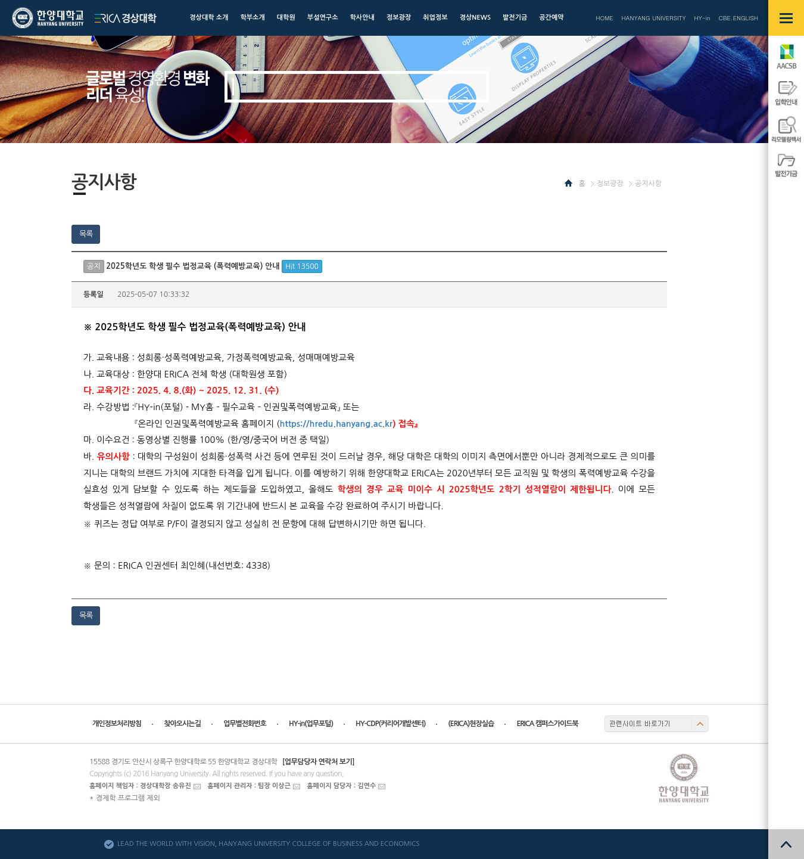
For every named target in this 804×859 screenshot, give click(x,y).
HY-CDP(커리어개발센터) (390, 723)
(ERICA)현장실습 (471, 723)
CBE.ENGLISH (738, 18)
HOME (604, 18)
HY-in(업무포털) (311, 723)
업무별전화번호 (244, 723)
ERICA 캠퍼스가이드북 (547, 723)
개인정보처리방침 (116, 723)
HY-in (702, 18)
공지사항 (648, 183)
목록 (85, 234)
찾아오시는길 (182, 723)
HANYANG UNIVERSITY (654, 18)
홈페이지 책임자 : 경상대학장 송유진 (140, 786)
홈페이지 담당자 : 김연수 (341, 786)
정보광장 (610, 183)
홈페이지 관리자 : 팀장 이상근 (249, 786)
